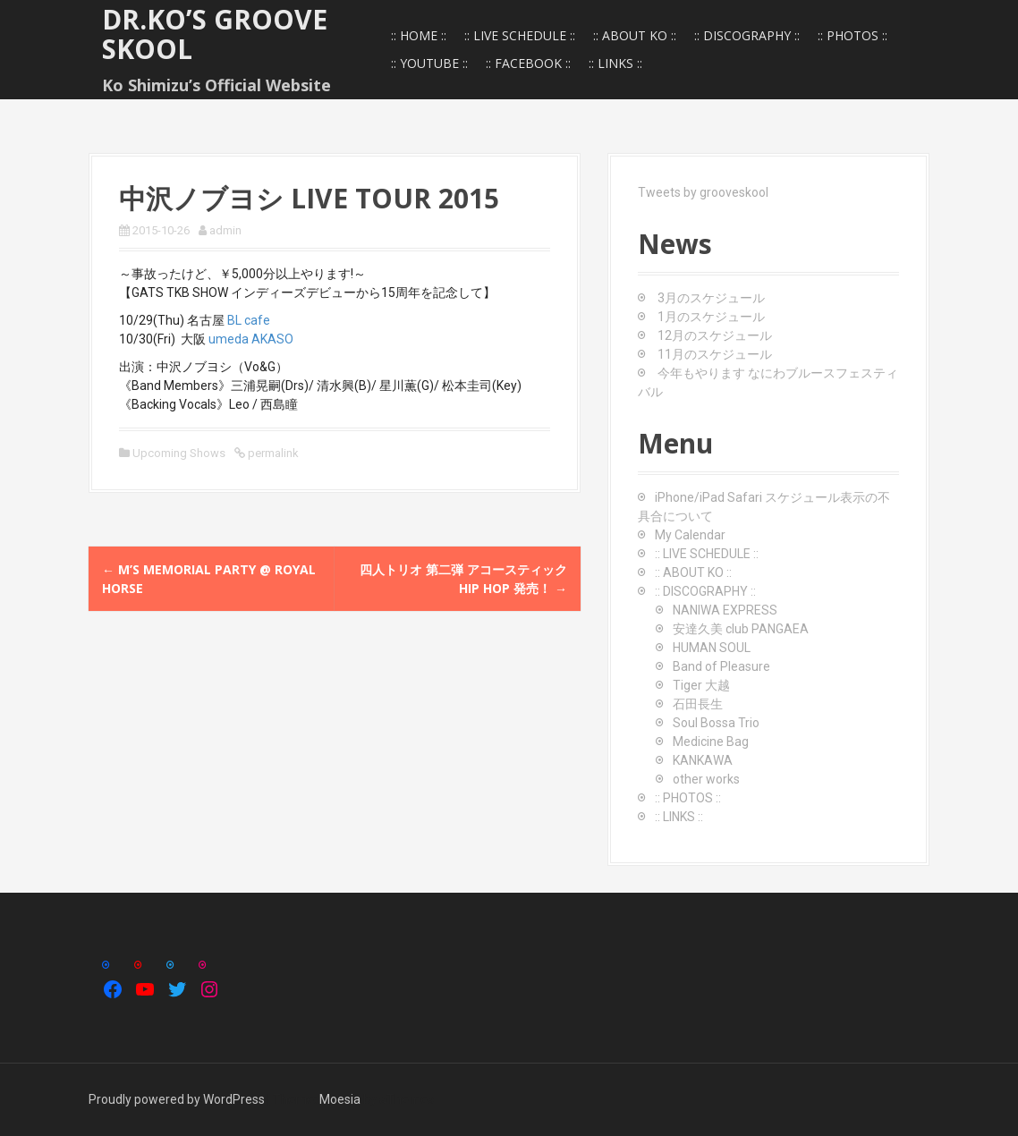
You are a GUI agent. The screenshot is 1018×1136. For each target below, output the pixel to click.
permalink (272, 453)
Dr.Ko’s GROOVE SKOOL (214, 34)
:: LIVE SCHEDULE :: (519, 35)
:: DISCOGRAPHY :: (747, 35)
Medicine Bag (711, 741)
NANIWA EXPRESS (725, 610)
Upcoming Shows (178, 453)
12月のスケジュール (714, 335)
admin (225, 230)
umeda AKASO (250, 339)
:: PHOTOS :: (852, 35)
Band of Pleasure (721, 666)
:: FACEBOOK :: (528, 63)
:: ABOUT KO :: (634, 35)
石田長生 (698, 704)
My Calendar (690, 535)
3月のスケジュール (711, 298)
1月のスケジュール (711, 316)
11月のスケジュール (714, 354)
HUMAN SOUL (712, 647)
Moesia (340, 1099)
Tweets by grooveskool (703, 192)
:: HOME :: (418, 35)
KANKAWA (703, 760)
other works (706, 779)
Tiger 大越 (701, 685)
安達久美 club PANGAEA (741, 629)
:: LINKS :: (615, 63)
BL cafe (248, 320)
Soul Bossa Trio (716, 723)
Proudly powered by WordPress (177, 1099)
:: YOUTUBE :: (429, 63)
